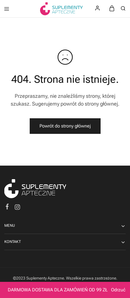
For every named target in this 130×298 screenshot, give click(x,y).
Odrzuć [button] (118, 290)
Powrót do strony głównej (65, 126)
